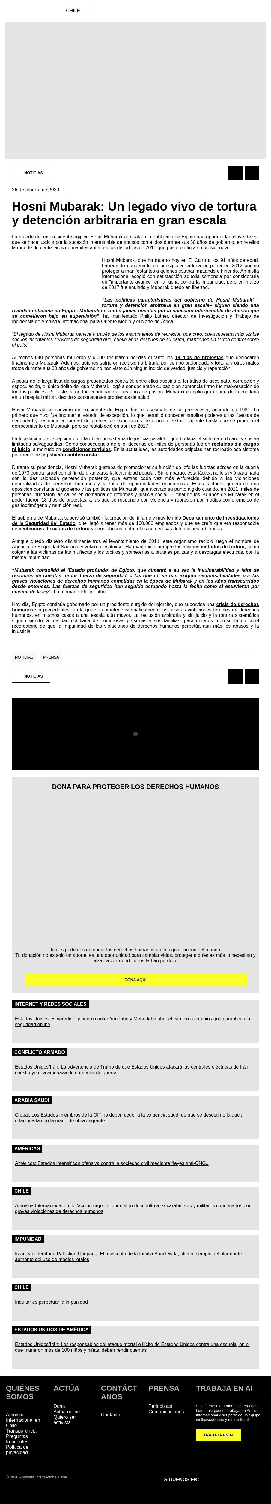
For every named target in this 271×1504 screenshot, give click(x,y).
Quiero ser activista (64, 1420)
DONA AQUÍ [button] (135, 980)
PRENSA (163, 1388)
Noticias (24, 657)
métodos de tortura (222, 546)
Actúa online (66, 1411)
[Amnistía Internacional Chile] (25, 11)
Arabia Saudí (31, 1100)
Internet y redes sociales (50, 1004)
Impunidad (28, 1239)
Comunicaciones (166, 1411)
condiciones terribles (86, 449)
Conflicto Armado (39, 1052)
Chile (21, 1190)
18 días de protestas (199, 357)
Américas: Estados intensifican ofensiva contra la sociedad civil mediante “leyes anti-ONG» (112, 1163)
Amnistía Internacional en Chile (23, 1420)
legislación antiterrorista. (69, 454)
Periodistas (160, 1406)
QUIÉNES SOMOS (22, 1392)
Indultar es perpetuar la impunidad (51, 1302)
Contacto (110, 1414)
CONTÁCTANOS (119, 1392)
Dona (59, 1406)
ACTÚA (66, 1388)
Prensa (51, 657)
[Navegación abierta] (260, 11)
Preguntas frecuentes (17, 1439)
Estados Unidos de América (51, 1329)
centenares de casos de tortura (54, 528)
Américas (27, 1148)
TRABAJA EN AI (218, 1435)
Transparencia (21, 1430)
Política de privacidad (17, 1450)
